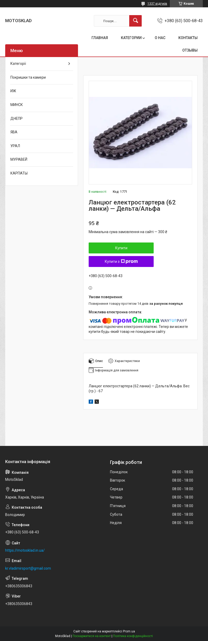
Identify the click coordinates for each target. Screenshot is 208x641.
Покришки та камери (28, 77)
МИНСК (16, 105)
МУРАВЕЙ (18, 159)
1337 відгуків (157, 3)
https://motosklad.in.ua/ (25, 550)
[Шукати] (135, 21)
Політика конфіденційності (133, 636)
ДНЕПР (16, 118)
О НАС (160, 38)
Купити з (121, 261)
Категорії (18, 63)
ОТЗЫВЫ (190, 50)
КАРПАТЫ (19, 173)
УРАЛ (15, 146)
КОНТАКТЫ (188, 38)
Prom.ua (129, 631)
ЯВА (13, 132)
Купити (121, 248)
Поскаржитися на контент (92, 636)
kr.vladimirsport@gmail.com (28, 568)
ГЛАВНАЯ (100, 38)
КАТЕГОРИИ (131, 38)
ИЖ (13, 91)
